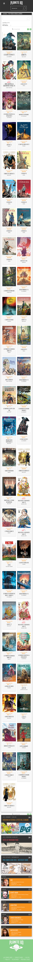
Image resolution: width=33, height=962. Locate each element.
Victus (9, 565)
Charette (23, 55)
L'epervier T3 (24, 202)
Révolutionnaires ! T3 (23, 594)
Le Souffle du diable (9, 319)
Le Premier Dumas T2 (9, 775)
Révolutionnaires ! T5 (23, 289)
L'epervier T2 (9, 231)
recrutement (15, 959)
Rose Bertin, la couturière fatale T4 (9, 85)
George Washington (9, 471)
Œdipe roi (24, 688)
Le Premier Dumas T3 (9, 531)
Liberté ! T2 (9, 624)
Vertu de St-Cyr (23, 261)
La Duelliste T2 (24, 84)
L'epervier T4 (9, 202)
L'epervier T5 (24, 173)
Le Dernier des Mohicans (9, 291)
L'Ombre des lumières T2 (24, 470)
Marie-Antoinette (9, 380)
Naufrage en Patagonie (24, 114)
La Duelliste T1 (24, 349)
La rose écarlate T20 (9, 716)
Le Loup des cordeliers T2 (23, 144)
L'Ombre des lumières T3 (9, 173)
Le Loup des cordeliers (24, 562)
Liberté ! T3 (23, 319)
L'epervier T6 (9, 259)
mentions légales (25, 959)
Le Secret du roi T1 (24, 439)
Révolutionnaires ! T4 (23, 380)
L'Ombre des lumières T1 (9, 805)
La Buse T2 (24, 717)
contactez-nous (19, 957)
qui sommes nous (7, 957)
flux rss (27, 957)
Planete (17, 3)
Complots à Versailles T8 (9, 746)
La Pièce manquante (24, 746)
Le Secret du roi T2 (9, 55)
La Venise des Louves (9, 686)
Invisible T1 (9, 145)
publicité (7, 959)
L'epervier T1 (24, 231)
